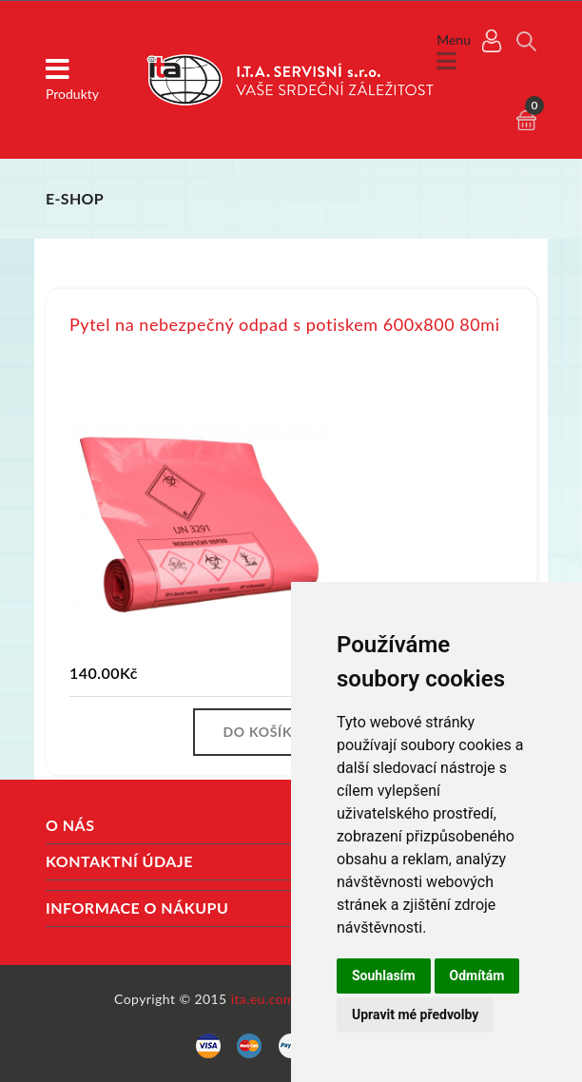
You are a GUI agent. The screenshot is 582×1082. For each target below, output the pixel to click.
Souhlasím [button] (384, 975)
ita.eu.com (263, 999)
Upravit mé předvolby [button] (415, 1014)
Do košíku (262, 732)
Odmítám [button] (477, 975)
